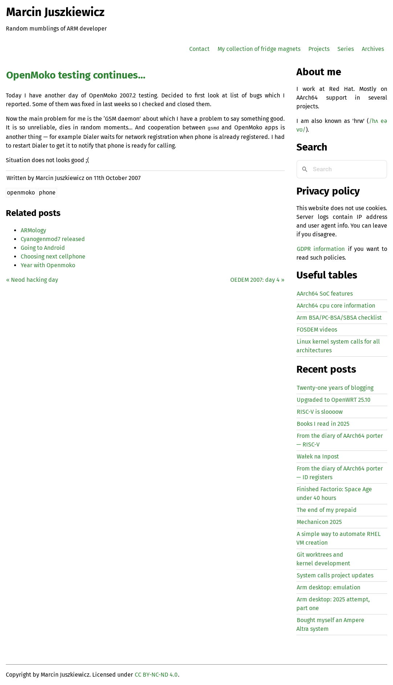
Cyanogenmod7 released (53, 238)
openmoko (21, 191)
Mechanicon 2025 (319, 521)
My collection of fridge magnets (259, 48)
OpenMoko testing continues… (75, 75)
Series (345, 48)
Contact (199, 48)
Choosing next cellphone (53, 255)
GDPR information (321, 248)
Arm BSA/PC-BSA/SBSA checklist (339, 317)
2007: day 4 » (257, 279)
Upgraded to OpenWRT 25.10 (333, 399)
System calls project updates (335, 575)
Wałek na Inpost (318, 456)
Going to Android (43, 247)
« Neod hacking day (32, 279)
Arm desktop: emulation (328, 587)
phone (47, 191)
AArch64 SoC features (325, 293)
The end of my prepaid (327, 509)
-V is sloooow (320, 411)
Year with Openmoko (48, 264)
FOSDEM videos (317, 329)
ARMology (33, 229)
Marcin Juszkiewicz (55, 12)
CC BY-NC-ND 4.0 (156, 674)
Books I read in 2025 (323, 423)
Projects (318, 48)
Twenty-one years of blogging (335, 387)
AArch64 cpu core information (336, 305)
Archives (373, 48)
